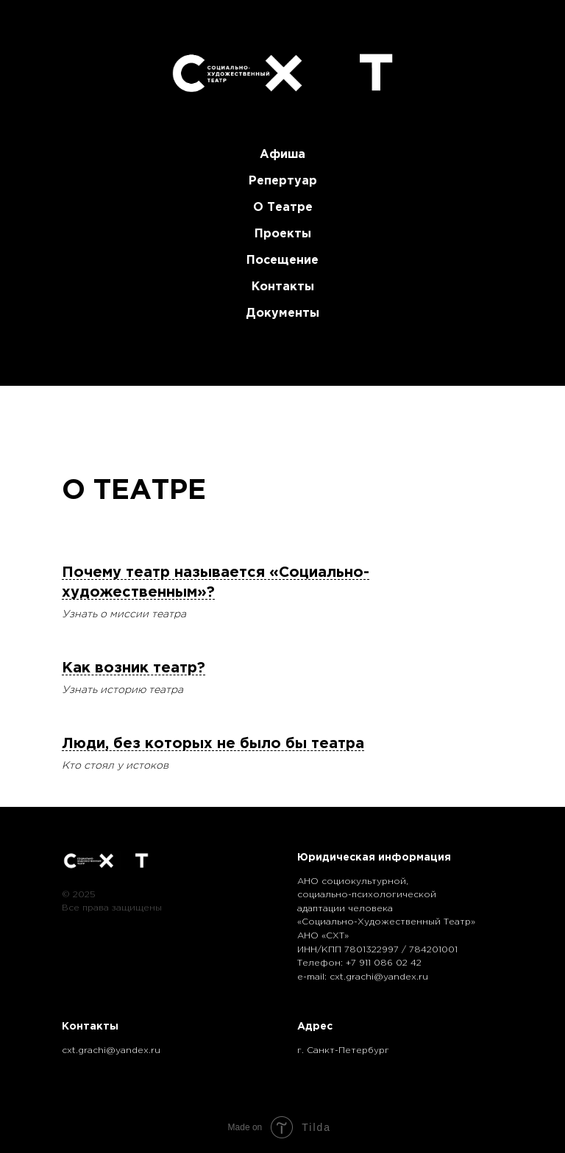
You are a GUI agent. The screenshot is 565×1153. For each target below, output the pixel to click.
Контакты (283, 286)
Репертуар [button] (283, 181)
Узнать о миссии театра (124, 614)
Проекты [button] (283, 234)
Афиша (282, 154)
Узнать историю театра (122, 690)
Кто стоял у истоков (115, 765)
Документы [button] (282, 313)
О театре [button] (283, 207)
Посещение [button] (282, 260)
